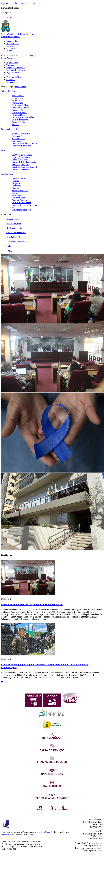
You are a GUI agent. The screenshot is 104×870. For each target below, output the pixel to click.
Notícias (10, 82)
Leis (3, 150)
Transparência (12, 65)
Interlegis (5, 835)
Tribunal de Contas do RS (17, 242)
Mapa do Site (12, 41)
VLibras (9, 51)
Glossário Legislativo (15, 70)
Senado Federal (13, 237)
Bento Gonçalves (13, 223)
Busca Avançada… (9, 58)
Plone (30, 835)
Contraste (10, 48)
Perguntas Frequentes (15, 67)
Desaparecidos (12, 219)
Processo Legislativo (10, 129)
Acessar (9, 17)
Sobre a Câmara (8, 91)
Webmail (10, 246)
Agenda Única (12, 72)
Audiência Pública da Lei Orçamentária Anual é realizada (32, 604)
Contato (9, 46)
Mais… (4, 682)
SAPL (9, 251)
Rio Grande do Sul (14, 228)
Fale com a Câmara (14, 77)
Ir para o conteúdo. (9, 3)
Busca (3, 55)
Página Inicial (12, 63)
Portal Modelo (47, 832)
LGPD (9, 75)
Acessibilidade (12, 43)
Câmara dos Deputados (16, 232)
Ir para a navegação (27, 3)
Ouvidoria (10, 79)
